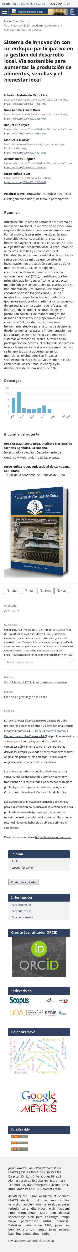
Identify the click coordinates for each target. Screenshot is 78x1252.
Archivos (21, 21)
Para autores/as (21, 911)
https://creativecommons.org (53, 837)
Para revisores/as (22, 917)
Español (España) (22, 867)
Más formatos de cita (20, 662)
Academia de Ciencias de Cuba (23, 4)
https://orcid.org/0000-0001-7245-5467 (25, 182)
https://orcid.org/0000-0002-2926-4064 (25, 118)
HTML (14, 591)
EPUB (47, 591)
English (15, 861)
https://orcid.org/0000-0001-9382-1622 (25, 133)
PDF (30, 591)
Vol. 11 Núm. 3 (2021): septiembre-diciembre (31, 25)
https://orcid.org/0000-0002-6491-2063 (25, 152)
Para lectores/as (21, 905)
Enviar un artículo (23, 882)
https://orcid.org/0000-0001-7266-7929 (25, 103)
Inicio (7, 21)
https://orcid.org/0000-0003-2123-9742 (25, 167)
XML (63, 591)
